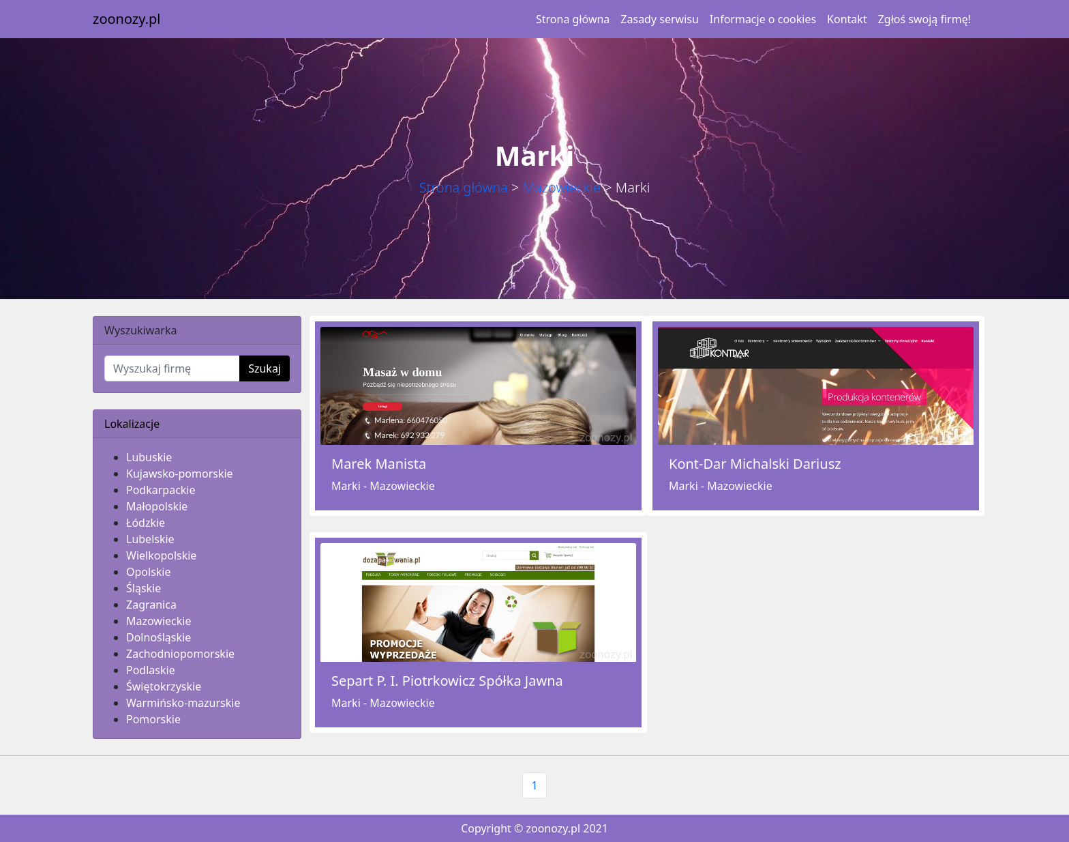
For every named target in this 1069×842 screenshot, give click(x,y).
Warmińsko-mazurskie (183, 702)
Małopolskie (156, 506)
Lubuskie (149, 457)
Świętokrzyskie (163, 686)
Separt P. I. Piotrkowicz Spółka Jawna (447, 680)
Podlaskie (150, 670)
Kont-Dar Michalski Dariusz (755, 463)
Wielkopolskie (161, 555)
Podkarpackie (161, 489)
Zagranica (151, 604)
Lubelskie (150, 539)
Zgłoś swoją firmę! (924, 19)
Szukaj (264, 368)
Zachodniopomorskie (180, 653)
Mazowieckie (562, 187)
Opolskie (148, 571)
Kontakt (847, 19)
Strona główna (572, 19)
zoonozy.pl (126, 19)
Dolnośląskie (158, 637)
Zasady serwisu (659, 19)
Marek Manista (378, 463)
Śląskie (143, 588)
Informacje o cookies (763, 19)
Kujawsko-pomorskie (179, 473)
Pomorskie (153, 719)
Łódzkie (145, 522)
